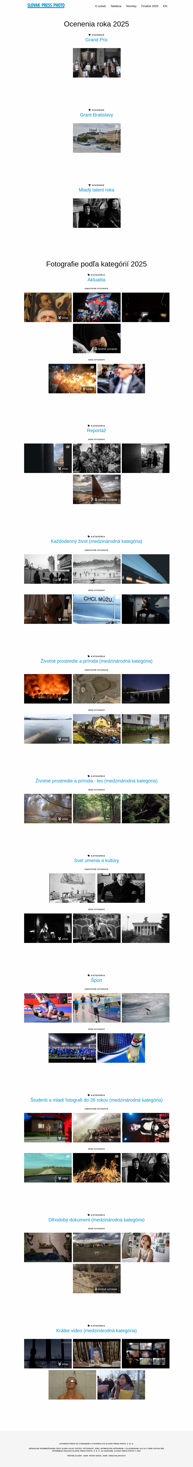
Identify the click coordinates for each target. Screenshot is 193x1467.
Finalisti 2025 (149, 6)
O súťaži (100, 6)
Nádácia (116, 6)
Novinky (131, 6)
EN (165, 6)
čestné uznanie (106, 348)
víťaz (63, 317)
